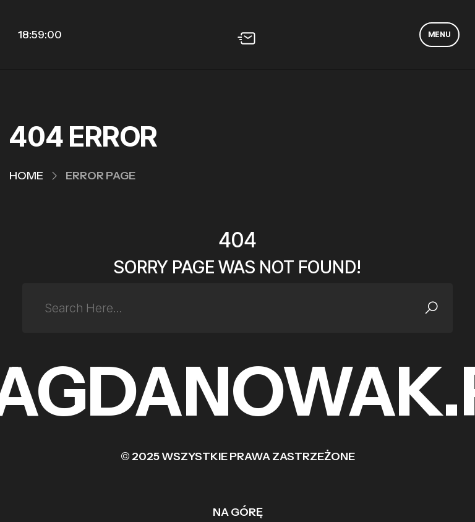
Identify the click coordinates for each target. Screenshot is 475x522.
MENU (439, 34)
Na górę (238, 512)
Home (26, 175)
